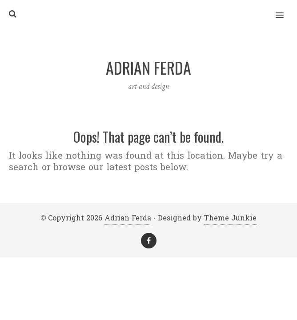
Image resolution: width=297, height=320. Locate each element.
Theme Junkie (230, 218)
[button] (285, 9)
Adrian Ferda (127, 218)
